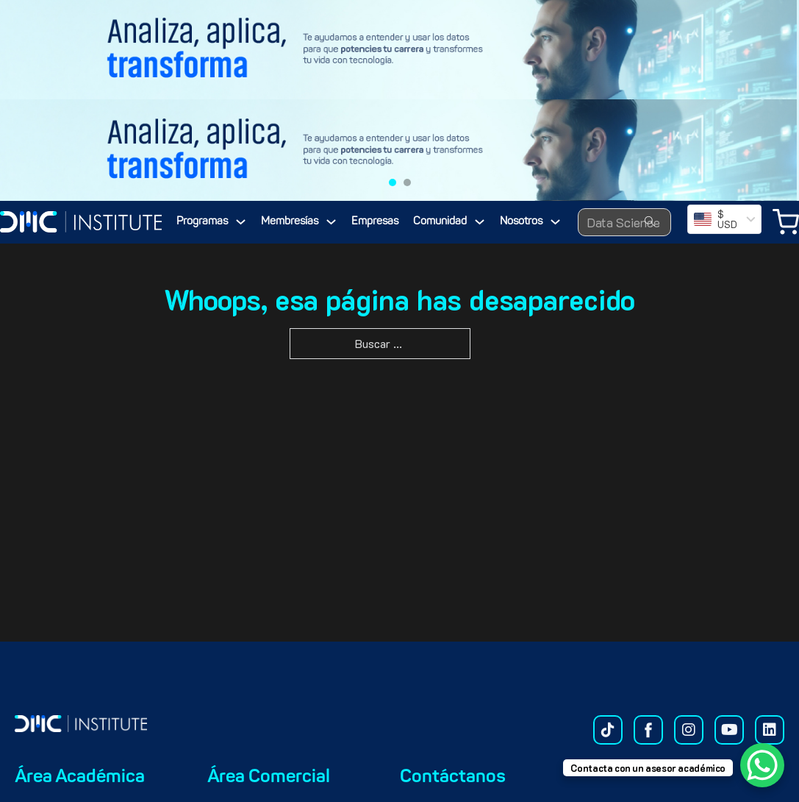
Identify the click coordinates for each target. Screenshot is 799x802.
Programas (202, 221)
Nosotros (521, 221)
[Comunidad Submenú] (479, 222)
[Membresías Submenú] (331, 222)
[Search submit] (649, 222)
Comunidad (440, 221)
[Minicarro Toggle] (786, 222)
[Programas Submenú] (240, 222)
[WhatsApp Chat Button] (762, 765)
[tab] (392, 182)
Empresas (374, 221)
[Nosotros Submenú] (555, 222)
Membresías (289, 221)
